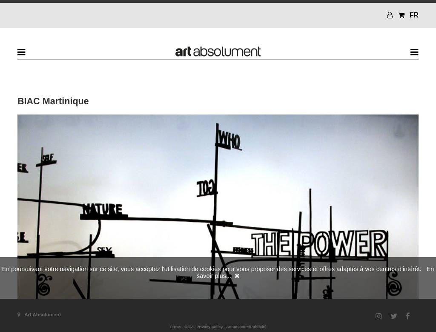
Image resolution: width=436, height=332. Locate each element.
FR (414, 15)
